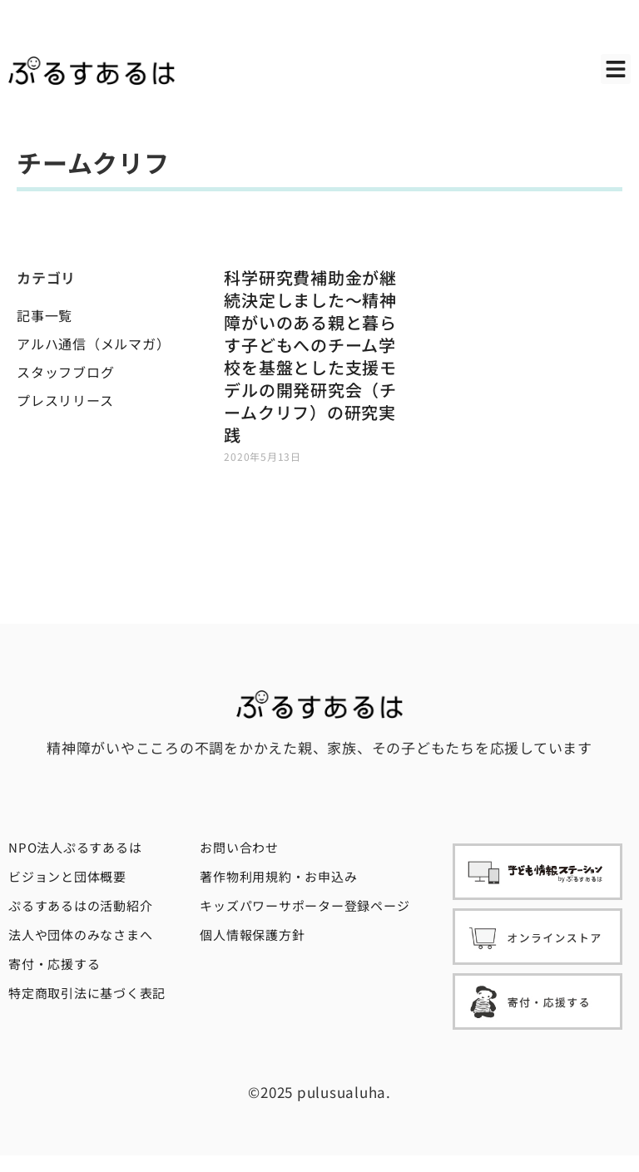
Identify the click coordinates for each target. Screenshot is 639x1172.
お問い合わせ (239, 847)
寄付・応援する (54, 963)
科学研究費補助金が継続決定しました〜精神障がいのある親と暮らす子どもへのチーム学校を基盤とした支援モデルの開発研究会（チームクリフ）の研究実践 (310, 356)
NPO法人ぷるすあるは (74, 847)
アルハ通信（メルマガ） (93, 344)
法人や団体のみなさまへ (80, 934)
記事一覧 (44, 315)
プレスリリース (65, 400)
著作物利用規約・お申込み (278, 876)
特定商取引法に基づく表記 (87, 992)
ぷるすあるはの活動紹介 (80, 905)
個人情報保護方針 (252, 934)
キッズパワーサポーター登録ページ (304, 905)
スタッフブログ (65, 372)
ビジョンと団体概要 (67, 876)
